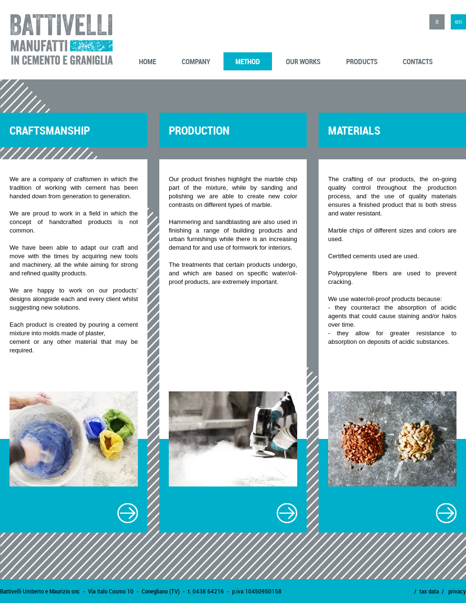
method (247, 61)
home (147, 61)
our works (303, 61)
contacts (418, 61)
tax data (429, 591)
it (437, 21)
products (362, 61)
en (458, 21)
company (196, 61)
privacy (457, 591)
